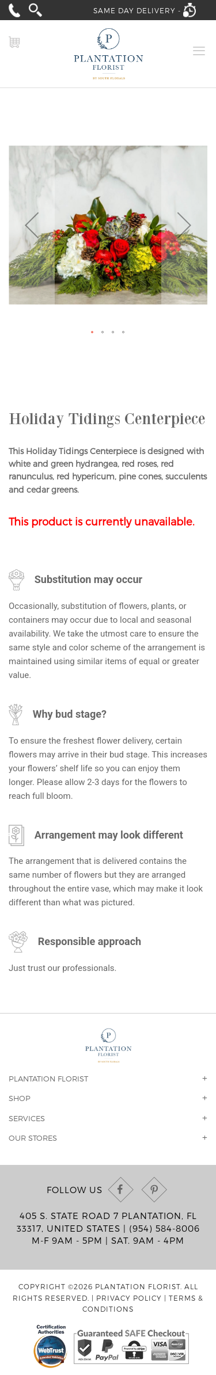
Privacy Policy (129, 1298)
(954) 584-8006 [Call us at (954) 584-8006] (164, 1228)
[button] (32, 224)
